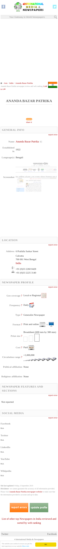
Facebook (52, 534)
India (11, 83)
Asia (5, 83)
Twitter (4, 534)
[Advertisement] (29, 50)
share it (29, 122)
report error (52, 135)
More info (25, 546)
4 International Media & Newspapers (29, 539)
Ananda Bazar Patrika (24, 83)
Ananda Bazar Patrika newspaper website (25, 492)
